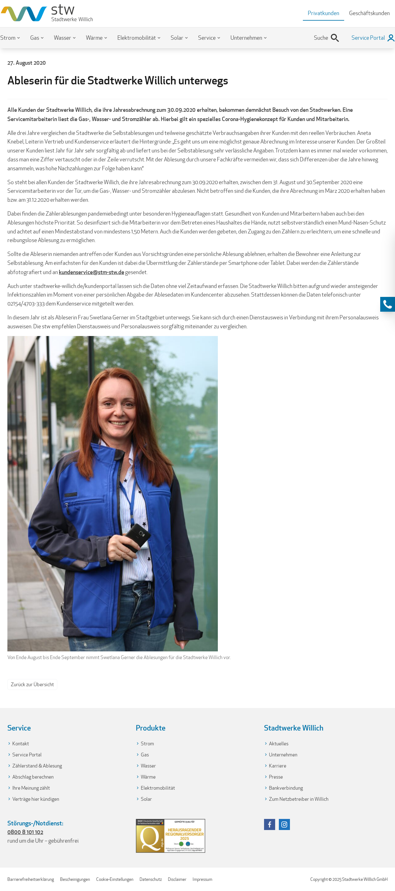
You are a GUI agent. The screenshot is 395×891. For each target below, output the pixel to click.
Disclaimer (177, 879)
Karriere (277, 766)
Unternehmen (246, 37)
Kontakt (20, 743)
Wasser (62, 37)
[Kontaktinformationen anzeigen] (387, 304)
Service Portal (27, 754)
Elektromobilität (136, 37)
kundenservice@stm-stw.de (91, 272)
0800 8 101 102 (25, 832)
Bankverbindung (286, 788)
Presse (276, 777)
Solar (177, 37)
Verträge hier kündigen (35, 799)
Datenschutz (151, 879)
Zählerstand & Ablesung (37, 766)
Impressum (202, 879)
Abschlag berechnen (33, 777)
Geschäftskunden (369, 13)
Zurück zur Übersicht (32, 684)
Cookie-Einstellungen (114, 879)
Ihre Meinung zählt (31, 788)
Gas (34, 37)
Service (207, 37)
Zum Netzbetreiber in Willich (298, 799)
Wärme (94, 37)
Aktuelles (278, 743)
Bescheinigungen (75, 879)
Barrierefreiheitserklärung (30, 879)
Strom (7, 37)
